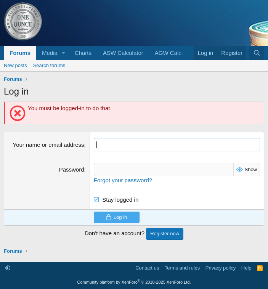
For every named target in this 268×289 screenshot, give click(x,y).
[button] (63, 53)
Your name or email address (48, 144)
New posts (15, 65)
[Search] (256, 53)
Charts (83, 53)
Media (50, 53)
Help (246, 268)
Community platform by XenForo (134, 282)
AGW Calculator (175, 53)
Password (71, 169)
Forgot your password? (123, 180)
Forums (20, 53)
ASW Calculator (123, 53)
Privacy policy (220, 268)
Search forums (49, 65)
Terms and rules (182, 268)
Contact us (147, 268)
